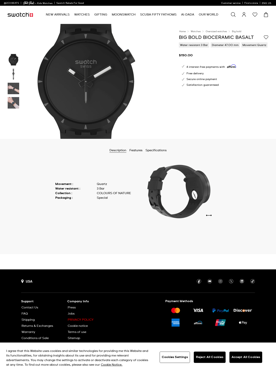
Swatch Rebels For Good (70, 3)
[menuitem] (58, 15)
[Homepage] (20, 14)
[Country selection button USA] (26, 281)
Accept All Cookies (246, 357)
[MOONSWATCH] (124, 15)
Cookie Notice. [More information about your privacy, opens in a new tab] (111, 364)
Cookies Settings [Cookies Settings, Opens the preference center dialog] (175, 357)
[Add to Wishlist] (266, 37)
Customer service (231, 3)
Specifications (156, 150)
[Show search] (233, 14)
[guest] (244, 14)
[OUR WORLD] (208, 15)
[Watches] (82, 15)
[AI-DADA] (187, 15)
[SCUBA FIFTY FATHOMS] (158, 15)
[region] (138, 357)
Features (135, 150)
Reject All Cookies (209, 357)
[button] (254, 14)
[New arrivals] (58, 15)
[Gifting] (100, 15)
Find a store (251, 3)
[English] (267, 3)
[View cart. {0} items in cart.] (266, 14)
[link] (28, 3)
